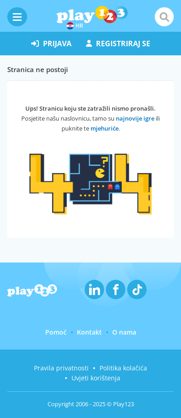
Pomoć (56, 332)
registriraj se (118, 44)
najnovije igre (135, 118)
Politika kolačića (123, 368)
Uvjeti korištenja (95, 378)
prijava (51, 44)
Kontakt (89, 332)
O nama (124, 332)
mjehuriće (104, 128)
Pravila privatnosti (61, 368)
